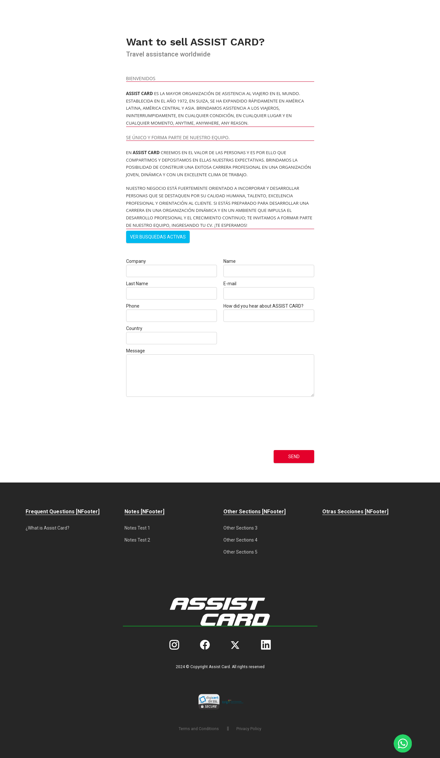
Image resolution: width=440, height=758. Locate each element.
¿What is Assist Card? (47, 528)
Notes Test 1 (137, 528)
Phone (132, 306)
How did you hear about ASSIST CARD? (263, 306)
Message (135, 350)
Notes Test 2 (137, 540)
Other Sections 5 (240, 552)
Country (134, 328)
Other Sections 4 (240, 540)
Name (229, 261)
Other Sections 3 (240, 528)
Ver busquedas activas (158, 236)
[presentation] (152, 423)
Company (136, 261)
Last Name (137, 283)
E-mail (229, 283)
